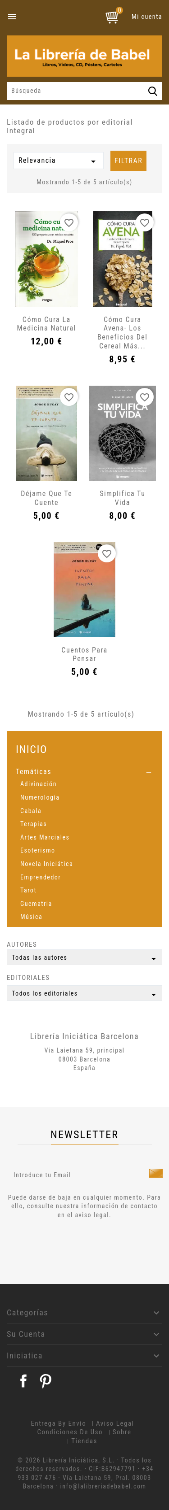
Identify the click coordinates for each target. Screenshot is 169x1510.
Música (31, 916)
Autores (22, 944)
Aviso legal (115, 1423)
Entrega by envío (58, 1423)
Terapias (33, 823)
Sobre (122, 1432)
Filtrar (128, 161)
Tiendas (84, 1441)
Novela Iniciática (46, 863)
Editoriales (28, 978)
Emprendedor (40, 877)
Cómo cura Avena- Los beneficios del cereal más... (122, 332)
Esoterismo (37, 850)
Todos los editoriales (85, 994)
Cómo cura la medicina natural (46, 324)
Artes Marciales (44, 837)
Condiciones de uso (70, 1432)
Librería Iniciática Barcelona (84, 1036)
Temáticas (33, 771)
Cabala (30, 810)
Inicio (31, 749)
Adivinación (38, 784)
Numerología (39, 797)
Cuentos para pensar (84, 654)
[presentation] (82, 1244)
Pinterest (46, 1381)
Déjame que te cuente (46, 498)
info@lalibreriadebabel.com (103, 1486)
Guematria (36, 903)
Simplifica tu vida (122, 498)
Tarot (28, 890)
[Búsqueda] (84, 91)
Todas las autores (85, 958)
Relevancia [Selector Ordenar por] (58, 161)
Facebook (23, 1381)
